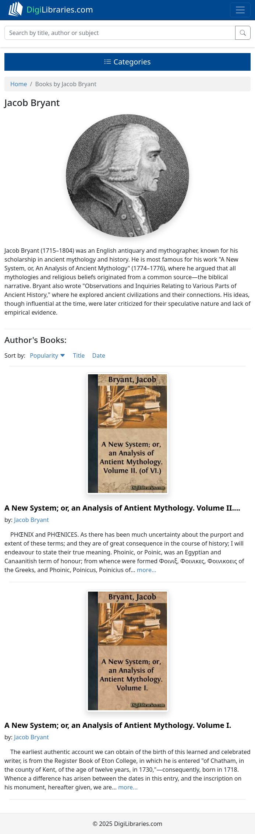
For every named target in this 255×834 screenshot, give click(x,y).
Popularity (47, 355)
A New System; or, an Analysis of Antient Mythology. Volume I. (117, 725)
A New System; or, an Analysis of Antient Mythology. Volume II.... (122, 508)
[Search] (119, 33)
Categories (127, 62)
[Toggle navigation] (240, 10)
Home (18, 84)
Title (79, 355)
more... (146, 570)
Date (98, 355)
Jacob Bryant (31, 520)
